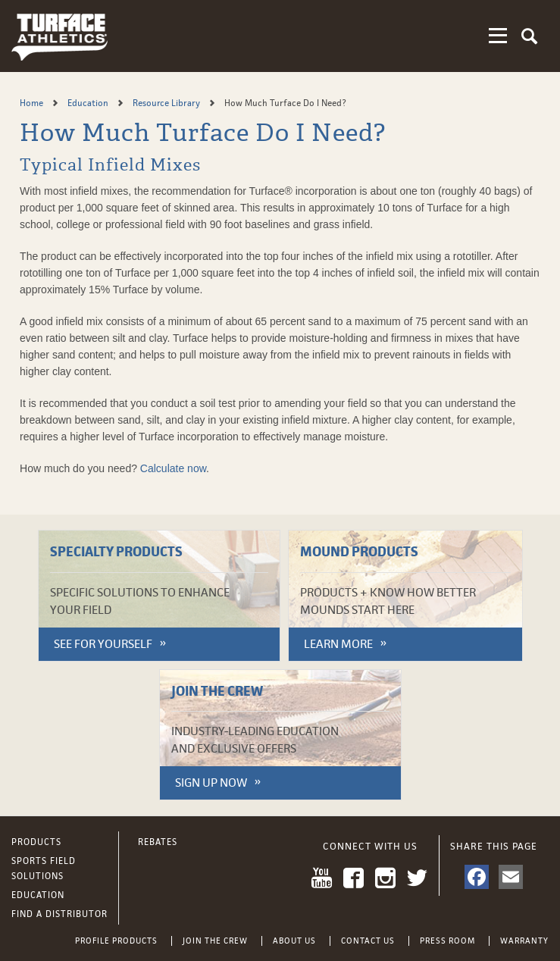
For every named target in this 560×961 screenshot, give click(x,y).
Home (32, 103)
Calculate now (173, 468)
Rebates (157, 842)
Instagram (385, 878)
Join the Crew (215, 940)
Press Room (447, 940)
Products (36, 842)
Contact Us (368, 940)
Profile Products (116, 940)
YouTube (321, 878)
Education (89, 103)
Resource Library (167, 103)
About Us (294, 940)
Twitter (417, 878)
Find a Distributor (59, 914)
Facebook (353, 878)
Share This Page (493, 846)
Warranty (524, 940)
